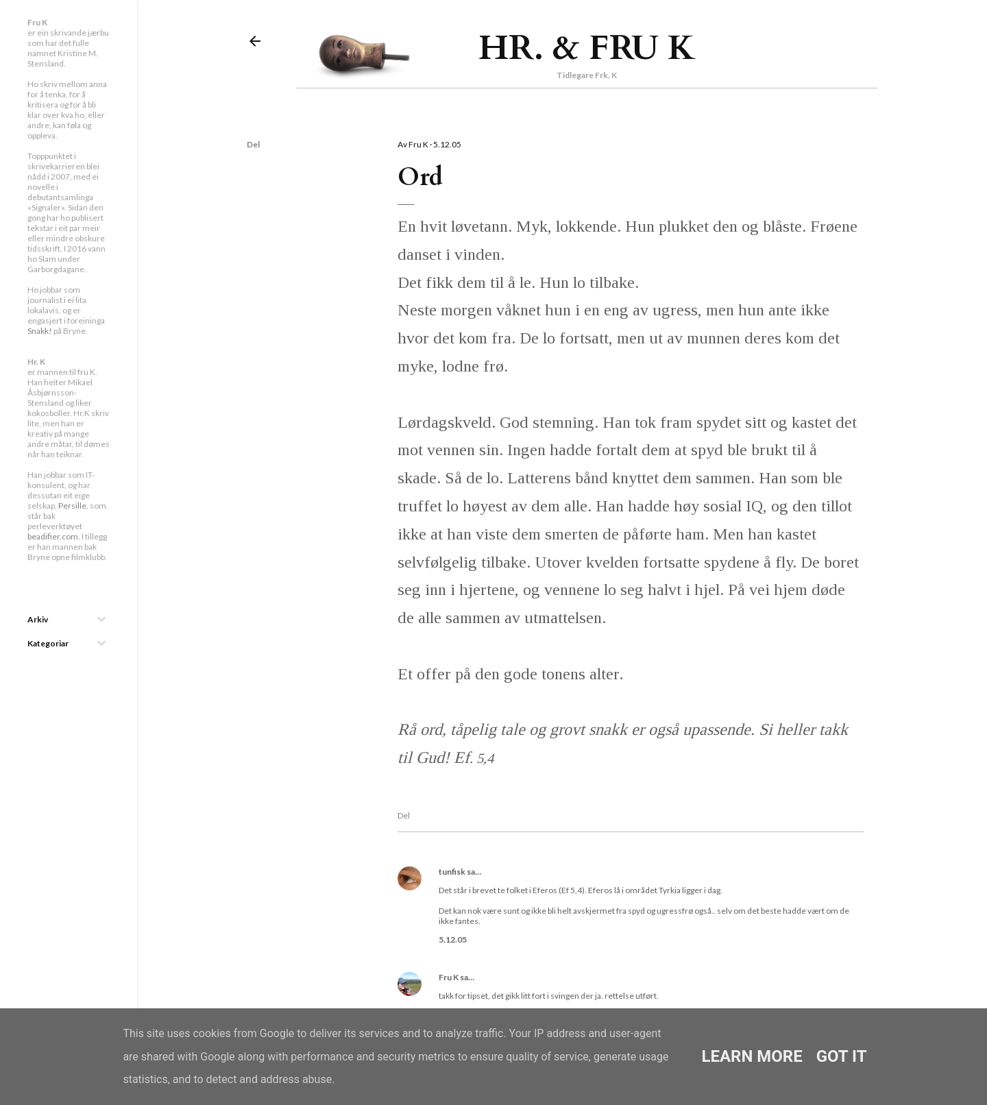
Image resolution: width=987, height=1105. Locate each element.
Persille (72, 505)
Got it (841, 1056)
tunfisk (452, 871)
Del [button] (253, 144)
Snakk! (39, 331)
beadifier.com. (53, 536)
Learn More (751, 1056)
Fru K (449, 977)
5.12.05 (453, 939)
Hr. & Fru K (587, 48)
